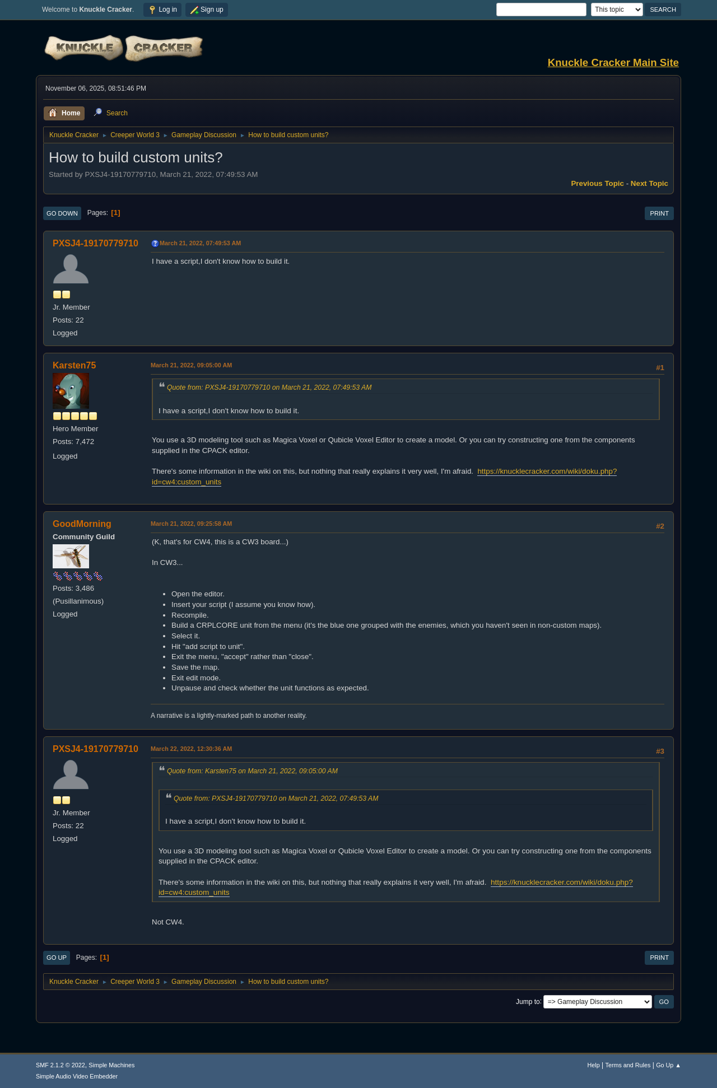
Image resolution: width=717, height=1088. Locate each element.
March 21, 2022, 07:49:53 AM (200, 243)
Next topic (649, 183)
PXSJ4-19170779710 (95, 243)
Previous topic (597, 183)
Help (594, 1065)
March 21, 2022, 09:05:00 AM (191, 365)
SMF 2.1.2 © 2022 (60, 1065)
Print (659, 213)
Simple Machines (111, 1065)
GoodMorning (82, 524)
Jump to (528, 1001)
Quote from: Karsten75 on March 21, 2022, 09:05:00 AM (252, 771)
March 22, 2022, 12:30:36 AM (191, 748)
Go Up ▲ (668, 1065)
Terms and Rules (628, 1065)
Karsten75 (74, 365)
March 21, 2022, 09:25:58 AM (191, 523)
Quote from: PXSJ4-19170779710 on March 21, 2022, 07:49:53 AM (269, 387)
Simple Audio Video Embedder (77, 1076)
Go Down (62, 213)
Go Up (56, 957)
